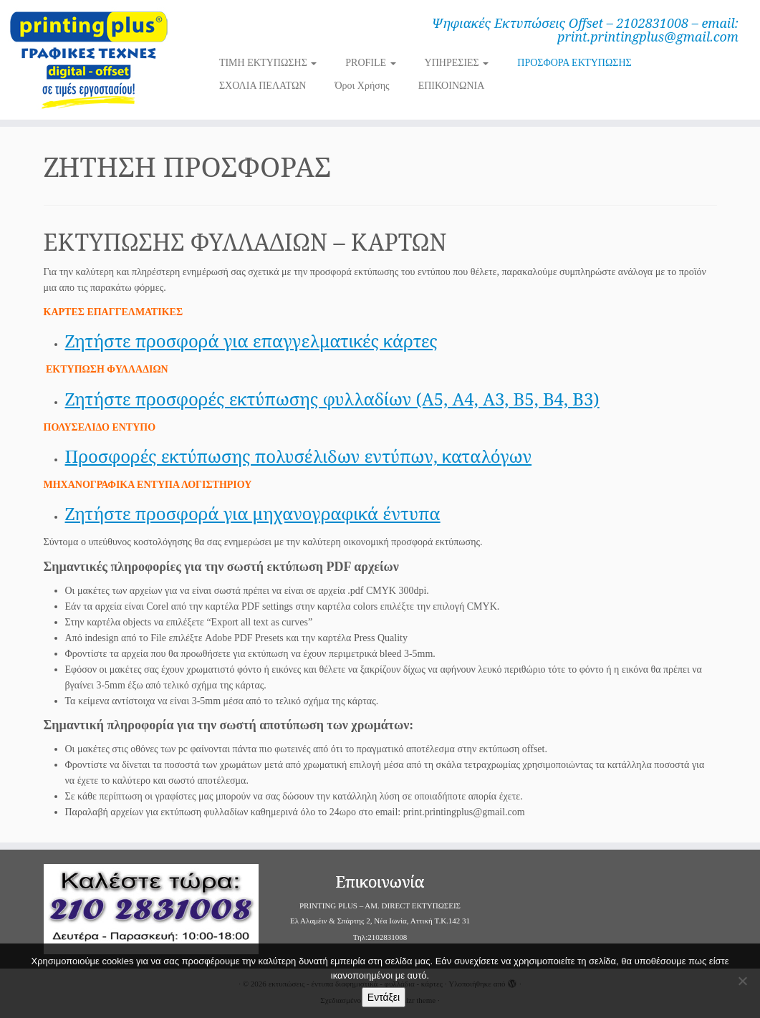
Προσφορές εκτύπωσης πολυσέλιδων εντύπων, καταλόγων (298, 456)
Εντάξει (383, 997)
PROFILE (370, 62)
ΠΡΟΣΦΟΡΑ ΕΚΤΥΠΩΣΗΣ (574, 62)
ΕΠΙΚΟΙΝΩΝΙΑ (451, 85)
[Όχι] (742, 981)
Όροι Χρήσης (362, 85)
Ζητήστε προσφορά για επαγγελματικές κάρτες (251, 340)
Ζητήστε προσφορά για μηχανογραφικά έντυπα (253, 513)
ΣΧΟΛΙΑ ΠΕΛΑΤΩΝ (263, 85)
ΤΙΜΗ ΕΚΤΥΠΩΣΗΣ (268, 62)
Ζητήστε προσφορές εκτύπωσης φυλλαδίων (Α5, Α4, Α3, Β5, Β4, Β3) (332, 398)
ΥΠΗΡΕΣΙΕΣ (457, 62)
